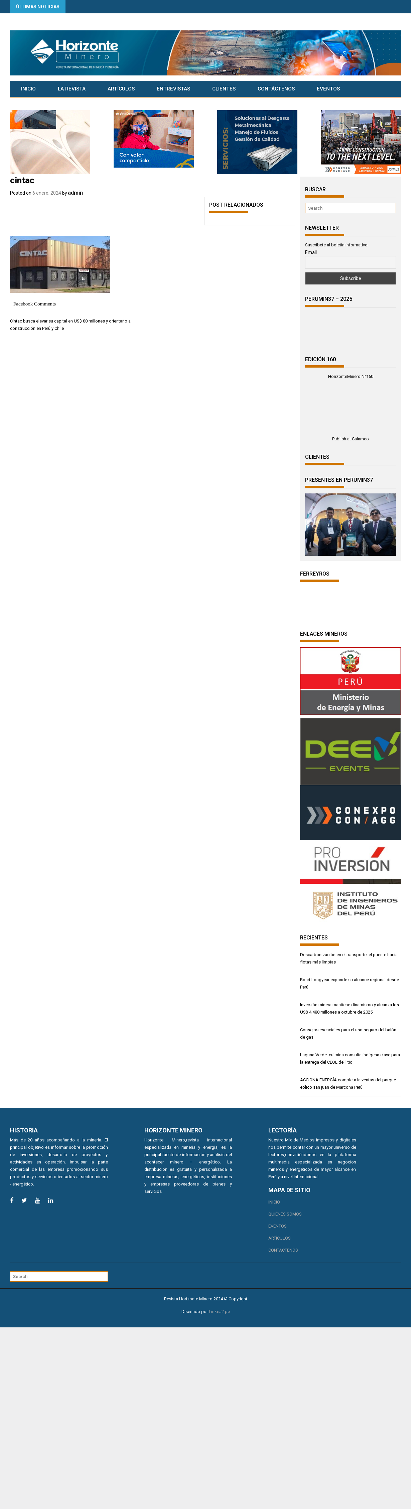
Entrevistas (173, 89)
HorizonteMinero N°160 (350, 376)
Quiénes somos (285, 1214)
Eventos (328, 89)
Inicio (28, 89)
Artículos (121, 89)
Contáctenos (276, 89)
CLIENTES (224, 89)
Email (311, 252)
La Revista (72, 89)
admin (75, 193)
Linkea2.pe (219, 1311)
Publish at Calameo (350, 438)
